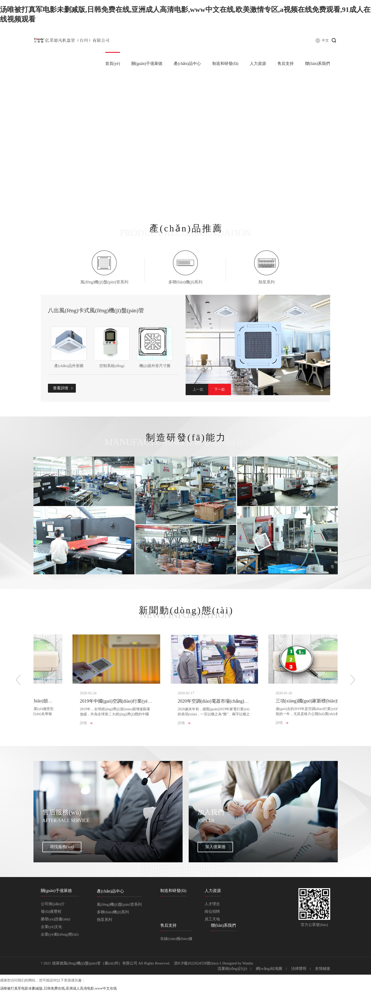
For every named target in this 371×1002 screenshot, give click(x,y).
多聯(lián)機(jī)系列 (113, 923)
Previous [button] (197, 389)
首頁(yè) (112, 63)
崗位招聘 (212, 923)
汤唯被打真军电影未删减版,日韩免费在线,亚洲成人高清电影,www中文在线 (58, 999)
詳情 (44, 727)
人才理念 (212, 915)
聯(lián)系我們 (317, 63)
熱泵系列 (104, 931)
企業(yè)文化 (51, 938)
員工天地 (212, 930)
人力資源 (258, 63)
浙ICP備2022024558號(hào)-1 (198, 974)
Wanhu (247, 974)
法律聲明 (298, 980)
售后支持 (285, 63)
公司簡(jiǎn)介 (53, 915)
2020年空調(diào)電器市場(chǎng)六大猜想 (188, 704)
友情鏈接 (322, 980)
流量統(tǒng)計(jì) (232, 980)
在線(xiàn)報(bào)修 (176, 950)
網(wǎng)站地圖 (269, 980)
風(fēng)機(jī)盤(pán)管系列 (119, 916)
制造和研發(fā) (225, 63)
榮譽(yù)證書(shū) (55, 930)
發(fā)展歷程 (51, 923)
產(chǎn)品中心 (187, 63)
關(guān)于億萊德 (146, 63)
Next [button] (219, 389)
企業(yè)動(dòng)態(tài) (60, 945)
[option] (258, 345)
